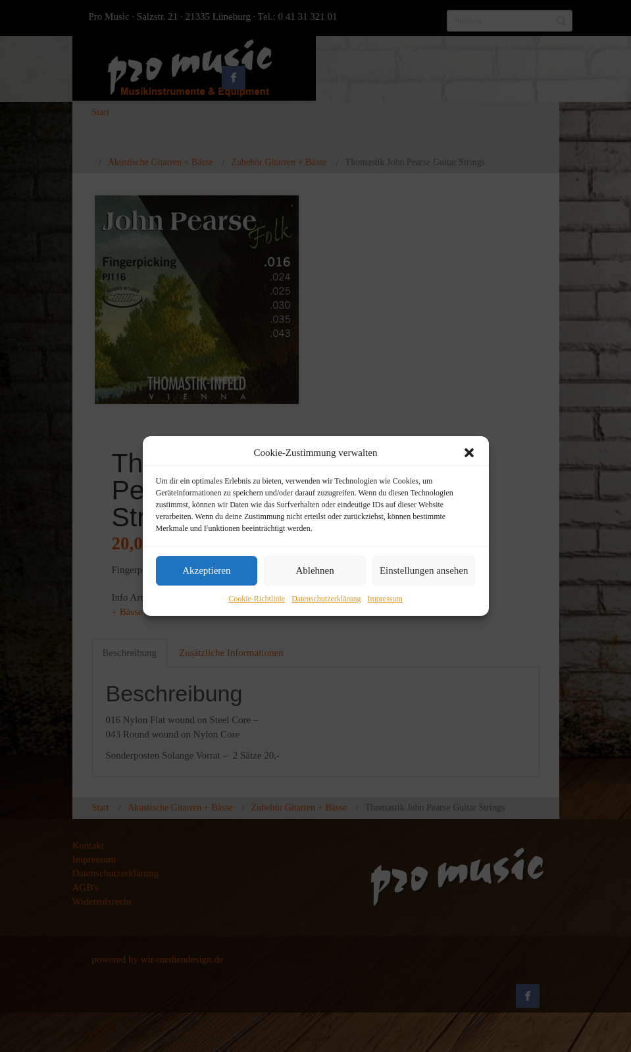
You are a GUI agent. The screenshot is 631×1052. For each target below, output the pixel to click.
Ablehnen (314, 571)
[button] (469, 452)
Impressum (384, 598)
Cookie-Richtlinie (256, 598)
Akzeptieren (206, 571)
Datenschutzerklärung (326, 598)
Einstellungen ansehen (424, 571)
